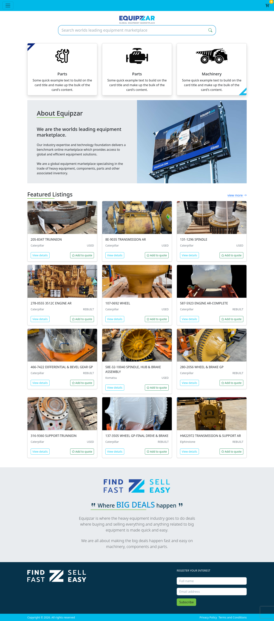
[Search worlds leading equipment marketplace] (131, 30)
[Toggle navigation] (7, 5)
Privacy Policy (208, 617)
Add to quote (82, 255)
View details (40, 255)
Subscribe (186, 602)
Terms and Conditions (233, 617)
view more (237, 195)
